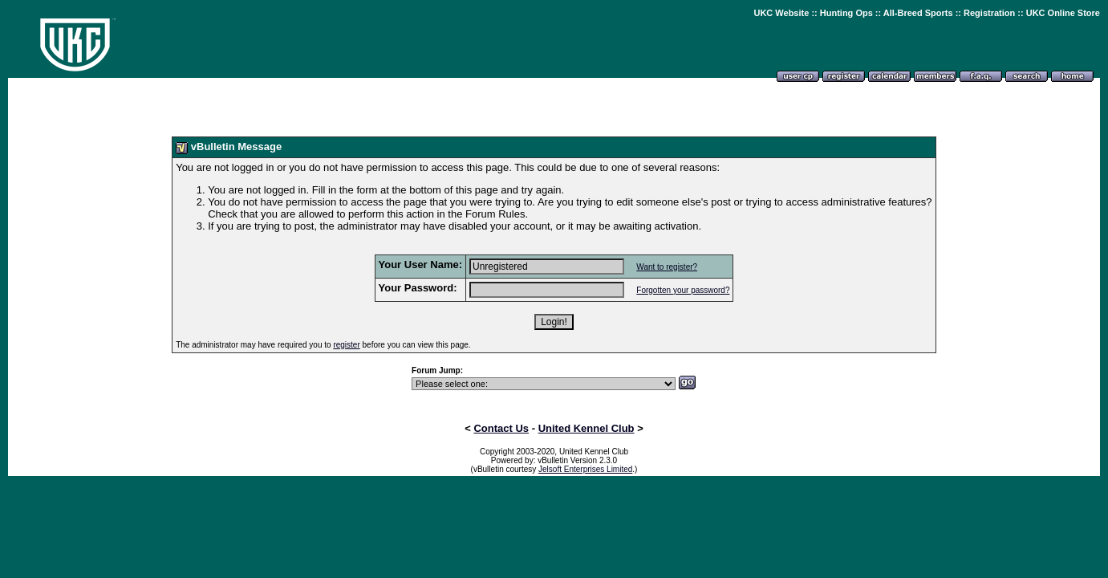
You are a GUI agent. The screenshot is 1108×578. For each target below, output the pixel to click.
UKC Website (781, 13)
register (346, 344)
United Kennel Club (586, 428)
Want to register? (666, 267)
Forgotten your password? (682, 290)
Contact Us (501, 428)
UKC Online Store (1063, 13)
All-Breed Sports (918, 13)
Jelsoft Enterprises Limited (585, 469)
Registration (989, 13)
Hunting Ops (846, 13)
